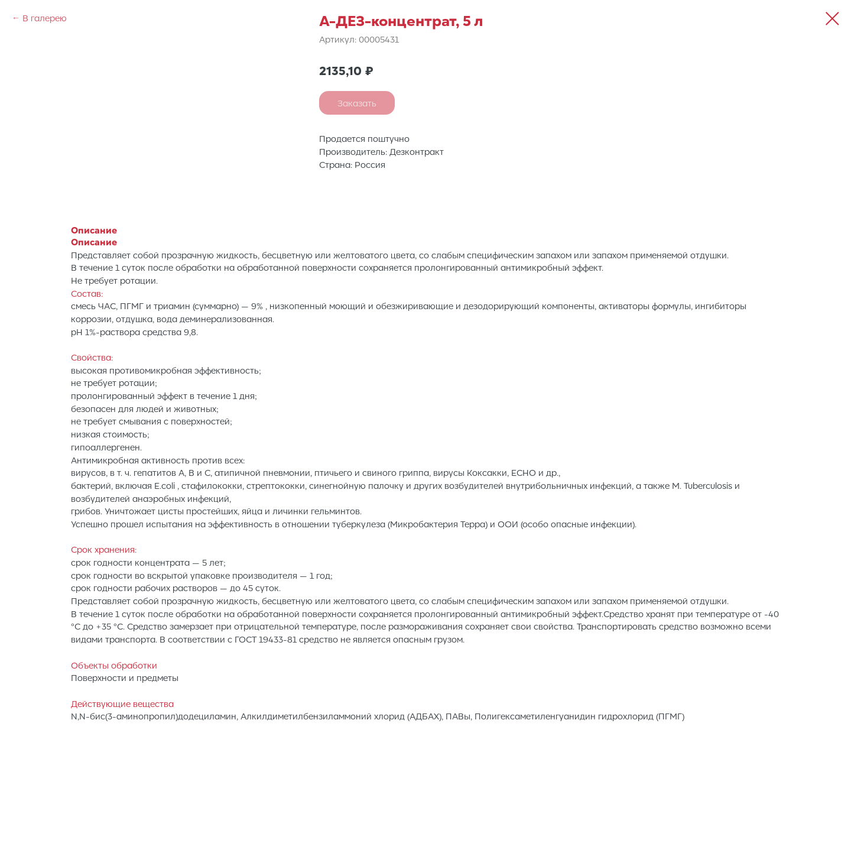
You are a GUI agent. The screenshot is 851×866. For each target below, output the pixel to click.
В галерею (44, 18)
